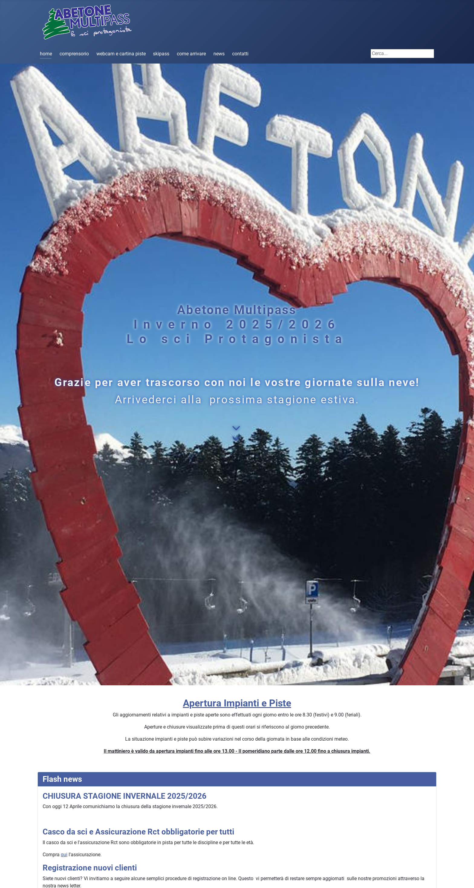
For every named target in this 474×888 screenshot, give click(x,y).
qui (64, 854)
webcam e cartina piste (121, 54)
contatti (240, 54)
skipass (161, 54)
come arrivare (191, 54)
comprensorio (74, 54)
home (46, 54)
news (219, 54)
